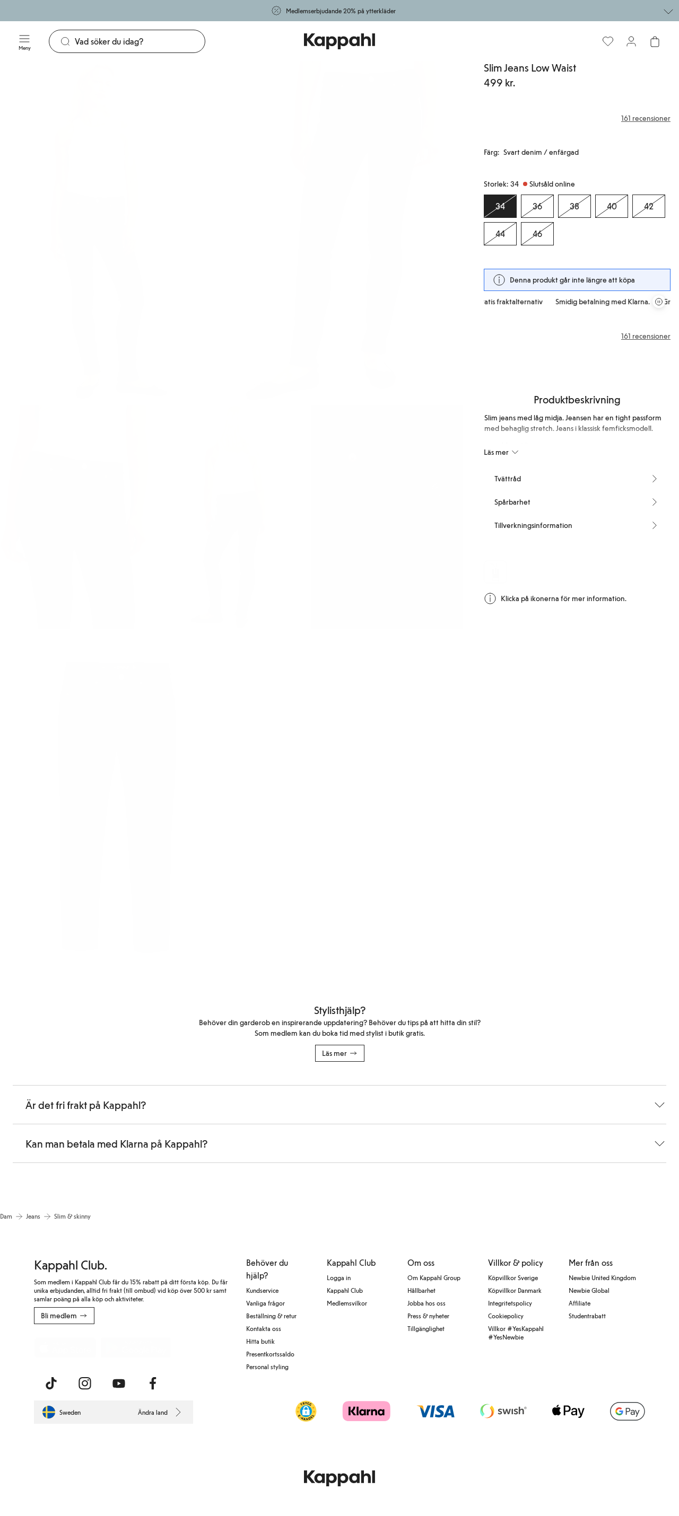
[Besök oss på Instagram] (84, 1383)
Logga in (339, 1277)
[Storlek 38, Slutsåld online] (574, 206)
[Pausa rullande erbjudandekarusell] (658, 301)
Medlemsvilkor (347, 1303)
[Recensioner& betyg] (577, 118)
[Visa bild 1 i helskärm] (114, 231)
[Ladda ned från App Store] (65, 1347)
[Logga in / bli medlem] (631, 41)
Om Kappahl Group (433, 1277)
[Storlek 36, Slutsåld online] (537, 206)
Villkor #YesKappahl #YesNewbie (516, 1333)
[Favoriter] (608, 41)
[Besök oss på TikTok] (50, 1383)
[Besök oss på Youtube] (118, 1383)
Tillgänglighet (426, 1328)
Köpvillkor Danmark (515, 1290)
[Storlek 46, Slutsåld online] (537, 233)
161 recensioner (646, 336)
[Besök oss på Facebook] (152, 1383)
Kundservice (262, 1290)
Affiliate (579, 1303)
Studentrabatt (587, 1315)
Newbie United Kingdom (602, 1277)
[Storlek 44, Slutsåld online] (500, 233)
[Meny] (24, 41)
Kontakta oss (263, 1328)
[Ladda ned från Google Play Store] (136, 1347)
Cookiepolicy (506, 1315)
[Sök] (140, 41)
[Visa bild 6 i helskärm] (114, 803)
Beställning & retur (271, 1315)
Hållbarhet (421, 1290)
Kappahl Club (345, 1290)
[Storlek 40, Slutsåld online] (611, 206)
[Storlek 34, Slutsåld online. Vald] (500, 206)
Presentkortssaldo (270, 1354)
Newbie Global (589, 1290)
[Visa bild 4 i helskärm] (231, 517)
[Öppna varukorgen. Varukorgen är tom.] (654, 41)
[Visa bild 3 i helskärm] (75, 517)
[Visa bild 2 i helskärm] (348, 231)
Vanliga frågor (265, 1303)
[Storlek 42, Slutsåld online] (648, 206)
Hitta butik (260, 1341)
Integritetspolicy (510, 1303)
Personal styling (267, 1366)
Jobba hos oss (426, 1303)
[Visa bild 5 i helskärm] (387, 517)
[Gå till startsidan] (339, 41)
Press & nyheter (428, 1315)
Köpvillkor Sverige (513, 1277)
